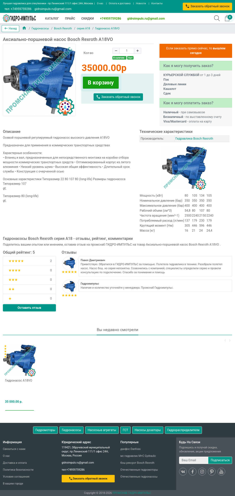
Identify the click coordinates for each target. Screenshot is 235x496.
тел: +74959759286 (18, 9)
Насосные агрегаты (102, 430)
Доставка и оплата (15, 462)
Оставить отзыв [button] (29, 308)
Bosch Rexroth (63, 28)
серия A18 (84, 28)
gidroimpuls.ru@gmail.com (53, 9)
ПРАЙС (70, 18)
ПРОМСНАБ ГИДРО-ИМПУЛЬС (131, 492)
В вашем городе (13, 483)
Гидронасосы (41, 28)
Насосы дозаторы (148, 430)
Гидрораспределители (183, 430)
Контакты (157, 3)
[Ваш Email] (193, 460)
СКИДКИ (87, 18)
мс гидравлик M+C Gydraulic (138, 455)
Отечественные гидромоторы (139, 469)
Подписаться (220, 460)
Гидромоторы (45, 430)
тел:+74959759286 (73, 469)
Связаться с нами (14, 448)
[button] (10, 28)
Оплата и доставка (119, 3)
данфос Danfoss (130, 448)
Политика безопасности (18, 469)
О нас (100, 3)
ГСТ (125, 430)
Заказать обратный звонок (207, 6)
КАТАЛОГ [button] (52, 18)
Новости (141, 3)
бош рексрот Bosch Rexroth (137, 462)
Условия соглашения (16, 476)
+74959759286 (110, 18)
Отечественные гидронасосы (139, 476)
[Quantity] (127, 51)
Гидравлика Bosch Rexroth (194, 138)
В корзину (101, 82)
